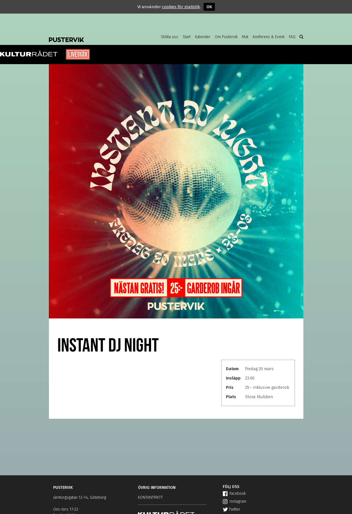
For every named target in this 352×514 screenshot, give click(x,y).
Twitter (231, 509)
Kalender (202, 36)
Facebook (234, 493)
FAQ (292, 36)
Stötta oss (169, 36)
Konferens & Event (268, 36)
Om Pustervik (226, 36)
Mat (245, 36)
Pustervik (94, 35)
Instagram (234, 501)
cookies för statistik (181, 6)
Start (187, 36)
